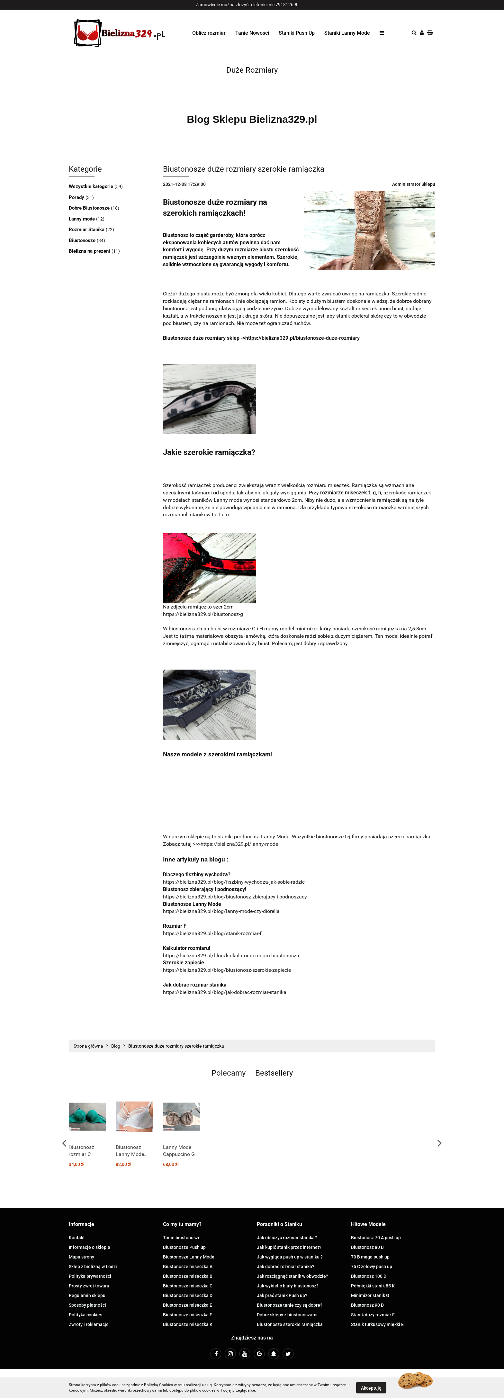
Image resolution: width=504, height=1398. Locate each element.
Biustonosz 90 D (367, 1305)
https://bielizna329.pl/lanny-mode (239, 844)
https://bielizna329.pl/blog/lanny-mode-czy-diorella (221, 911)
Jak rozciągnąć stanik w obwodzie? (292, 1276)
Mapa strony (81, 1256)
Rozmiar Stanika (87, 229)
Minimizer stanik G (370, 1295)
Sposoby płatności (87, 1305)
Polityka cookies (85, 1314)
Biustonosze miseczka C (187, 1285)
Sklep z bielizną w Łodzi (93, 1266)
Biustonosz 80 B (367, 1247)
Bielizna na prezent (90, 251)
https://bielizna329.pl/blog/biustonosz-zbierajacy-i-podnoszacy (235, 897)
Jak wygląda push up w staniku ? (290, 1256)
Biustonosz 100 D (368, 1276)
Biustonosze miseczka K (187, 1324)
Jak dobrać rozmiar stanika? (285, 1266)
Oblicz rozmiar (209, 33)
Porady (77, 197)
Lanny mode (82, 219)
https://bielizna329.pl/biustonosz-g (203, 614)
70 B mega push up (370, 1256)
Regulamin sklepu (87, 1295)
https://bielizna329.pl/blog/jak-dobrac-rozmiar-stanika (224, 992)
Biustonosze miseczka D (187, 1295)
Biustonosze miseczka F (187, 1314)
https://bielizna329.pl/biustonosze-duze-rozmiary (302, 338)
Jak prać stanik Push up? (282, 1295)
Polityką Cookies (158, 1385)
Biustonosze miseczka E (187, 1305)
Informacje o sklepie (89, 1247)
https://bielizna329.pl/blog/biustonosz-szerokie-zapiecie (227, 970)
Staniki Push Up (297, 33)
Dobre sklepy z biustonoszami (287, 1314)
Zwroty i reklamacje (89, 1324)
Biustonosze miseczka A (187, 1266)
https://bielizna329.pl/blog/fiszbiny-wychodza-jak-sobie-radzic (234, 882)
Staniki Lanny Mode (347, 33)
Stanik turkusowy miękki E (377, 1324)
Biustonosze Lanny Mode (188, 1256)
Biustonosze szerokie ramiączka (290, 1324)
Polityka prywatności (90, 1276)
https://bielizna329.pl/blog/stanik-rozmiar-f (212, 933)
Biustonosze (83, 240)
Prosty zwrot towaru (89, 1285)
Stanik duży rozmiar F (373, 1314)
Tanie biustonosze (182, 1237)
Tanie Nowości (252, 33)
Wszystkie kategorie (91, 186)
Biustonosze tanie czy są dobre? (289, 1305)
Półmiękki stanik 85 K (373, 1285)
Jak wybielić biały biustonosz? (288, 1285)
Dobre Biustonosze (90, 208)
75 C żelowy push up (371, 1266)
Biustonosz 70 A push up (376, 1237)
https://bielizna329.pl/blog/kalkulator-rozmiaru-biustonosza (231, 955)
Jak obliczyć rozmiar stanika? (287, 1237)
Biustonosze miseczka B (187, 1276)
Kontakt (77, 1237)
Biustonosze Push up (184, 1247)
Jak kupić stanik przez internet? (289, 1247)
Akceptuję (371, 1387)
